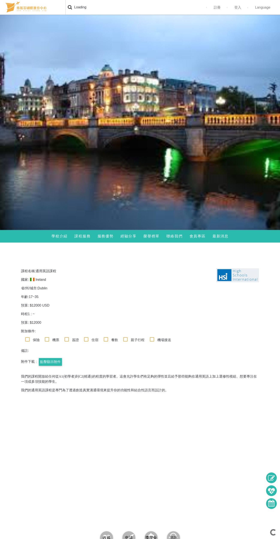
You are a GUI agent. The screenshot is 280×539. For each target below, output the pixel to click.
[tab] (151, 528)
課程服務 (82, 236)
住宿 (95, 340)
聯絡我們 (174, 236)
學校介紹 (59, 236)
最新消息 (220, 236)
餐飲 (114, 340)
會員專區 (198, 236)
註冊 (217, 7)
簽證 (75, 340)
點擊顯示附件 (50, 362)
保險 (36, 340)
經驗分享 (128, 236)
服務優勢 (106, 236)
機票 (55, 340)
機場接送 (164, 340)
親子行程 (138, 340)
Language (262, 7)
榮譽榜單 (151, 236)
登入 (237, 7)
